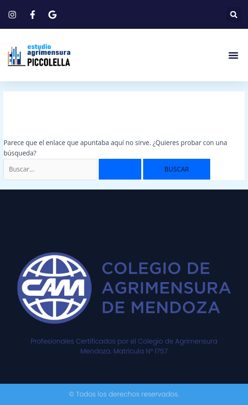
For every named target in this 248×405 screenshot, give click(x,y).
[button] (233, 14)
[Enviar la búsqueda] (120, 169)
